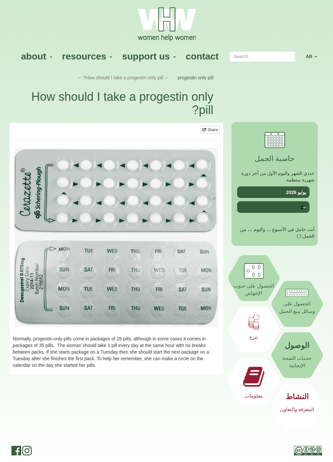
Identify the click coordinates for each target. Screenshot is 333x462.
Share (210, 130)
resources (87, 56)
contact (202, 56)
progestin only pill (195, 77)
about (36, 56)
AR (314, 59)
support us (149, 56)
